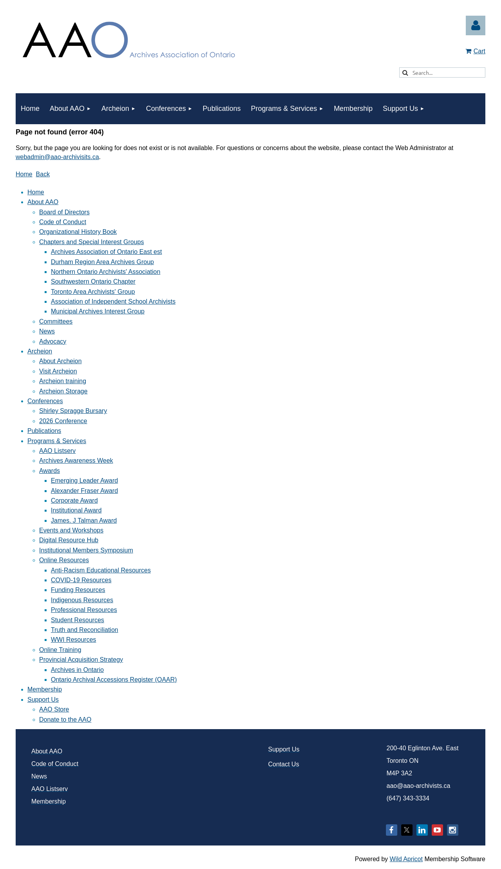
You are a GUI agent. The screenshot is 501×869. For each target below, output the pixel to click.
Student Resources (77, 620)
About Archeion (60, 361)
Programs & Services (56, 441)
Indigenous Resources (82, 600)
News (47, 331)
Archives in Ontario (77, 669)
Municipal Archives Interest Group (97, 311)
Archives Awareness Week (76, 460)
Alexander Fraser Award (84, 490)
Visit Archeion (58, 371)
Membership (44, 689)
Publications (44, 430)
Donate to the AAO (65, 719)
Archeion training (62, 381)
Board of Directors (64, 212)
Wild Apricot (405, 859)
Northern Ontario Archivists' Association (105, 271)
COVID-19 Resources (81, 580)
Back (43, 174)
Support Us (43, 699)
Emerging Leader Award (84, 480)
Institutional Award (76, 510)
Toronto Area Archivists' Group (93, 291)
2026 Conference (63, 421)
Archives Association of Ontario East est (106, 251)
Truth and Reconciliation (84, 629)
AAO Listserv (57, 450)
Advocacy (52, 341)
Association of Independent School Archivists (113, 301)
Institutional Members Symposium (86, 550)
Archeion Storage (63, 391)
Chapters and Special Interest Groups (91, 242)
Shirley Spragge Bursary (73, 410)
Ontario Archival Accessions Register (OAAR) (114, 679)
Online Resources (64, 560)
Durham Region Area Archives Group (102, 262)
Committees (55, 321)
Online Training (60, 649)
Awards (49, 470)
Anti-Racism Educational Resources (101, 570)
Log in (475, 25)
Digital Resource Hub (68, 540)
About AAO (42, 202)
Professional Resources (84, 609)
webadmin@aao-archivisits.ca (57, 157)
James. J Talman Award (84, 520)
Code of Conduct (62, 222)
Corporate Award (74, 500)
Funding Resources (78, 590)
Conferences (45, 401)
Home (24, 174)
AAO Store (54, 709)
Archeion (39, 351)
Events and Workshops (71, 530)
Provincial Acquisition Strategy (81, 659)
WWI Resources (73, 639)
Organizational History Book (78, 231)
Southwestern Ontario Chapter (93, 281)
